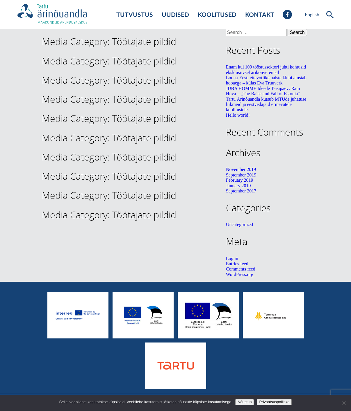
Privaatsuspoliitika (274, 402)
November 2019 (241, 169)
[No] (344, 403)
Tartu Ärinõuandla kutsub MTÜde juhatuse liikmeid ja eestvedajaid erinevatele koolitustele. (266, 104)
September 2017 (241, 190)
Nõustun (245, 402)
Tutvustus (134, 14)
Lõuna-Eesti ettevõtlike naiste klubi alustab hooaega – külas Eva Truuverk (266, 80)
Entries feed (237, 263)
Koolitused (217, 14)
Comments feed (240, 268)
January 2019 (238, 185)
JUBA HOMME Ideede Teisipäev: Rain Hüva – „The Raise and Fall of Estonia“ (263, 91)
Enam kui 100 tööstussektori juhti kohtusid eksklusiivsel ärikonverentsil (266, 69)
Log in (232, 258)
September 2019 (241, 174)
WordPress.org (239, 274)
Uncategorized (239, 224)
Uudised (175, 14)
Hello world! (238, 115)
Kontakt (259, 14)
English (312, 14)
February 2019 (239, 180)
